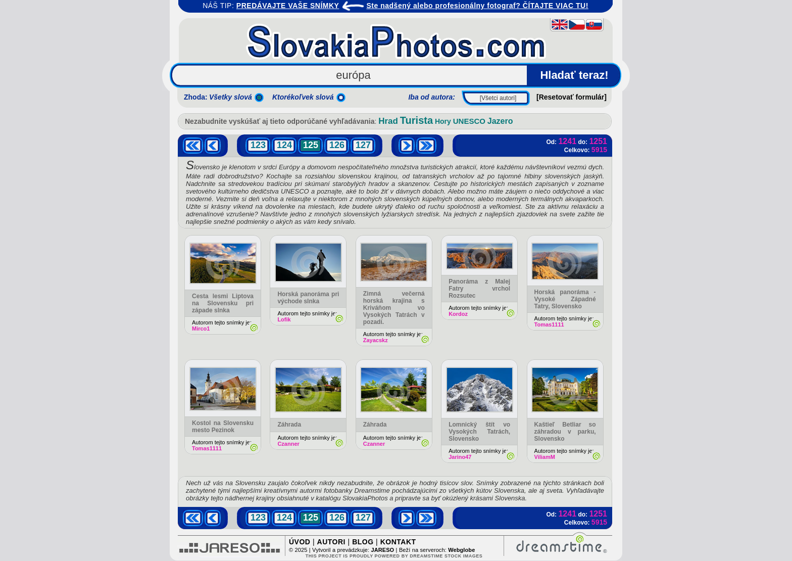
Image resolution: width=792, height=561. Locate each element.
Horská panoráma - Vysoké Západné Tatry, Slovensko (565, 299)
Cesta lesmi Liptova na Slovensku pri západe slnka (223, 303)
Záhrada (289, 424)
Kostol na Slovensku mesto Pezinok (223, 426)
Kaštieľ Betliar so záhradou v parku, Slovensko (565, 431)
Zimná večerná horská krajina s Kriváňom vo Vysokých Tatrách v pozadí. (394, 307)
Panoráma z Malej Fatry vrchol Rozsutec (479, 288)
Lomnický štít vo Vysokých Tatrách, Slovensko (479, 431)
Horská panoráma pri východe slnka (308, 298)
